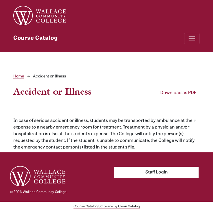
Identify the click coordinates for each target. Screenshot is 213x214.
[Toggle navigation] (192, 38)
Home (18, 76)
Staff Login (156, 172)
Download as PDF (178, 93)
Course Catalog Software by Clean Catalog (106, 206)
